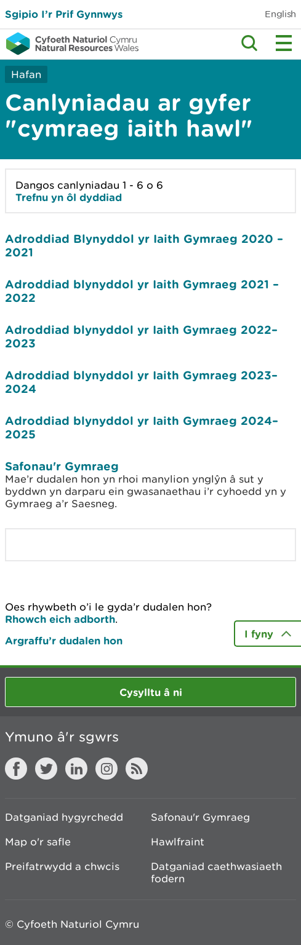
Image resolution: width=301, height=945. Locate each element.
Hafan (26, 74)
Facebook (16, 768)
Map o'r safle (38, 842)
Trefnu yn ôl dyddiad (68, 197)
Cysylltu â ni (150, 692)
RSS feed (137, 768)
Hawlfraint (177, 842)
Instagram (106, 768)
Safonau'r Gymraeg (62, 466)
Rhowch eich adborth (60, 619)
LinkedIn (76, 768)
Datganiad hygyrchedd (64, 817)
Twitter (46, 768)
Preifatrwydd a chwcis (62, 866)
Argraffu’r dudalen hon (63, 640)
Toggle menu (284, 43)
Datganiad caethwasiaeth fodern (216, 872)
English (280, 14)
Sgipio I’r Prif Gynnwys (63, 14)
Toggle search (249, 43)
